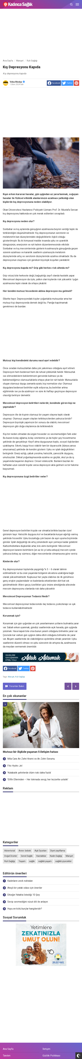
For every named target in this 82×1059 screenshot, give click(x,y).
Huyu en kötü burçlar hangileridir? (24, 908)
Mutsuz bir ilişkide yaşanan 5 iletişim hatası (30, 751)
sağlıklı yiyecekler (63, 861)
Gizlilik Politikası (51, 1055)
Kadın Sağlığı (56, 856)
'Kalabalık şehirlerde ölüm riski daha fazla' (29, 772)
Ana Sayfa (8, 1049)
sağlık (32, 861)
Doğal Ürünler (10, 856)
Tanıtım (6, 1055)
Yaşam (22, 861)
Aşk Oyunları (40, 850)
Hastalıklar (41, 856)
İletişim (46, 1049)
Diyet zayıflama (57, 850)
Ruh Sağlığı (20, 677)
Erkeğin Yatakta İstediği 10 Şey (23, 894)
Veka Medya (17, 82)
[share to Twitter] (67, 83)
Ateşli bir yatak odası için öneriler (24, 887)
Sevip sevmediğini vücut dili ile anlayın (27, 901)
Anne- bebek (25, 850)
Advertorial (9, 850)
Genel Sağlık (26, 856)
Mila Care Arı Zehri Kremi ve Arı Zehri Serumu (31, 758)
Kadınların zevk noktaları (20, 880)
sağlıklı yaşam (45, 861)
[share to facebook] (54, 83)
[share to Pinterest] (76, 83)
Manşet (11, 677)
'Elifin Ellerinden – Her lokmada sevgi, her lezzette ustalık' (37, 779)
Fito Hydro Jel (14, 765)
